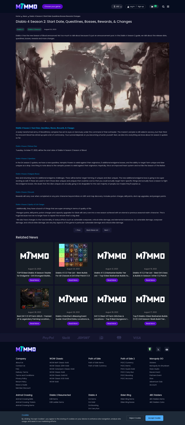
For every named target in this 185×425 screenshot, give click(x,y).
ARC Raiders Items (157, 399)
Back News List (92, 230)
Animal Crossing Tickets (25, 402)
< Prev (78, 230)
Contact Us (20, 366)
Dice (151, 378)
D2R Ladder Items (57, 402)
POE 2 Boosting (127, 375)
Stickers (153, 362)
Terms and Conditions (25, 375)
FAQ (17, 369)
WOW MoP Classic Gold (59, 362)
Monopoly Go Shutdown (159, 366)
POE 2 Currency (127, 362)
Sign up (141, 6)
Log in (132, 6)
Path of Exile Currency (97, 366)
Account (153, 385)
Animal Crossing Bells (24, 399)
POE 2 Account (127, 378)
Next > (106, 230)
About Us (19, 362)
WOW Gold (54, 381)
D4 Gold (91, 402)
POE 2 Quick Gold (128, 369)
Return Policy (21, 381)
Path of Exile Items (96, 362)
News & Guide (21, 385)
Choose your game (52, 6)
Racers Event (155, 372)
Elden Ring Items (127, 399)
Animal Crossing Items (25, 405)
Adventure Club (156, 381)
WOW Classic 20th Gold (59, 366)
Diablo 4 (20, 29)
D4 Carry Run (93, 408)
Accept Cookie (154, 418)
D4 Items (92, 399)
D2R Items (54, 399)
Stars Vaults (154, 369)
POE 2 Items (125, 366)
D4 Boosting (93, 405)
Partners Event (156, 375)
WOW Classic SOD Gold (59, 378)
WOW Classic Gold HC (59, 375)
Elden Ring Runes (127, 402)
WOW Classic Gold (57, 372)
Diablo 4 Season (34, 29)
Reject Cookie (135, 418)
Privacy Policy (21, 378)
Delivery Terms (22, 372)
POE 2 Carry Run (127, 372)
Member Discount (23, 388)
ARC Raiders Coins (157, 402)
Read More (34, 280)
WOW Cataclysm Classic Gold (62, 369)
